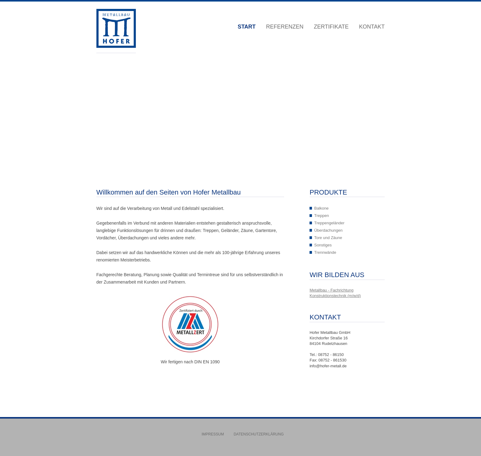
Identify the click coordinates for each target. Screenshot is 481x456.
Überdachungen (328, 230)
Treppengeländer (329, 223)
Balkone (321, 208)
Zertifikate (331, 27)
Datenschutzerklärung (259, 434)
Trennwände (325, 252)
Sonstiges (323, 245)
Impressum (213, 434)
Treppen (321, 215)
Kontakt (372, 27)
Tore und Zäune (328, 237)
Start (247, 27)
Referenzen (284, 27)
